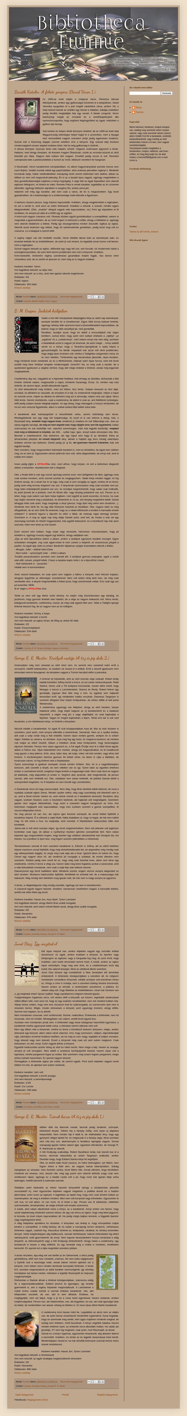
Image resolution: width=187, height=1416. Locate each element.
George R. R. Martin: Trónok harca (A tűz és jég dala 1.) (59, 1116)
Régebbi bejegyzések (107, 1395)
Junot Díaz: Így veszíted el (35, 943)
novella (56, 1107)
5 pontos (27, 301)
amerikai (35, 934)
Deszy (139, 107)
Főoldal (65, 1395)
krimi (47, 301)
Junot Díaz (47, 1107)
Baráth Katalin (38, 301)
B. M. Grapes (38, 648)
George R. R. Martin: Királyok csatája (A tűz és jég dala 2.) (61, 658)
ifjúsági (48, 648)
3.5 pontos (28, 1107)
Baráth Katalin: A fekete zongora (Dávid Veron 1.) (54, 92)
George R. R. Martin (56, 934)
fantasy (43, 934)
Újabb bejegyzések (24, 1395)
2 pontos (27, 648)
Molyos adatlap (22, 287)
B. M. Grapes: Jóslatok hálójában (41, 311)
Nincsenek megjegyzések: (71, 297)
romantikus (64, 648)
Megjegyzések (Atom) (37, 1400)
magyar (54, 301)
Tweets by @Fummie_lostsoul (143, 231)
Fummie (139, 112)
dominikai (38, 1107)
